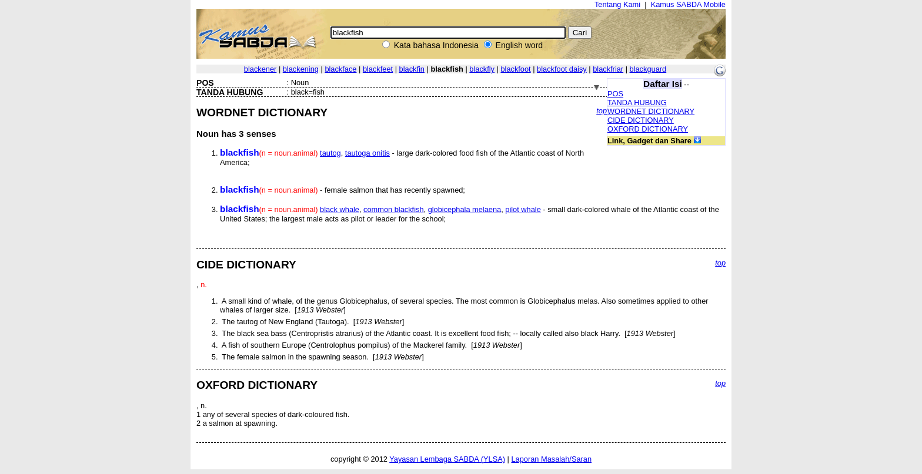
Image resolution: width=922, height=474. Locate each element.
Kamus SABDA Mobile (688, 4)
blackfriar (608, 69)
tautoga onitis (367, 153)
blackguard (648, 69)
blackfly (482, 69)
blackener (260, 69)
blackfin (412, 69)
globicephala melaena (465, 209)
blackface (340, 69)
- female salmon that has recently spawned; (342, 190)
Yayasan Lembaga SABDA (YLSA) (447, 459)
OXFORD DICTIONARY (647, 129)
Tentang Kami (617, 4)
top (601, 110)
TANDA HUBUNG (637, 102)
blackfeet (378, 69)
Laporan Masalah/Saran (551, 459)
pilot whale (522, 209)
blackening (301, 69)
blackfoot (515, 69)
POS (615, 93)
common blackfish (393, 209)
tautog (330, 153)
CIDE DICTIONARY (640, 120)
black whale (339, 209)
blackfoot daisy (562, 69)
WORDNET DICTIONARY (650, 111)
